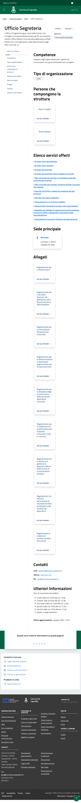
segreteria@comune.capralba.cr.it (50, 570)
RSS (2, 793)
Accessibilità (11, 793)
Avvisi (63, 724)
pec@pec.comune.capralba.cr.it (48, 579)
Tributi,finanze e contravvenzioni (46, 721)
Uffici (26, 19)
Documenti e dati (7, 742)
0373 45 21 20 (46, 575)
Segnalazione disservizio (29, 759)
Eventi (63, 738)
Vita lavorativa (26, 726)
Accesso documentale (43, 169)
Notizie (63, 717)
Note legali (44, 767)
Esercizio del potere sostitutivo (47, 197)
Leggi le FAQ (25, 763)
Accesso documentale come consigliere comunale (54, 173)
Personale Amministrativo (6, 737)
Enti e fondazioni (7, 728)
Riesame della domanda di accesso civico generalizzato (56, 206)
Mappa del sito (7, 796)
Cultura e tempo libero (29, 722)
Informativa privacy (48, 763)
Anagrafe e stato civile (29, 718)
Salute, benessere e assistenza (48, 728)
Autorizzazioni (46, 733)
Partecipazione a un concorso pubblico (50, 202)
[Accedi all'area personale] (72, 3)
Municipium (61, 796)
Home (4, 19)
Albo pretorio (45, 759)
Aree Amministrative (8, 720)
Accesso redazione (73, 796)
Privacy (20, 793)
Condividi (59, 28)
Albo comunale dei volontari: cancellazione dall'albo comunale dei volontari (54, 179)
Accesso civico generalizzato (46, 161)
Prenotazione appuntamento (26, 754)
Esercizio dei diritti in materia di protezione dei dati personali (54, 192)
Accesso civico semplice (44, 165)
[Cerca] (76, 10)
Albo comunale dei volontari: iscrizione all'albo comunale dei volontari (56, 185)
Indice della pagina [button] (13, 51)
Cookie (27, 793)
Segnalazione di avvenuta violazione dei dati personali (56, 219)
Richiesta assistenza (28, 767)
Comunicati (65, 720)
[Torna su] (76, 798)
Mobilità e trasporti (28, 737)
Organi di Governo (7, 717)
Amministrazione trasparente (47, 754)
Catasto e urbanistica (28, 733)
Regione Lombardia (10, 3)
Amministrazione (16, 19)
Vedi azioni (69, 28)
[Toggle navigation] (4, 9)
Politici (3, 732)
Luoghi (63, 734)
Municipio (45, 237)
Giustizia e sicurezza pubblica (48, 715)
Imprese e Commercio (28, 730)
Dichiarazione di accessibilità (46, 772)
